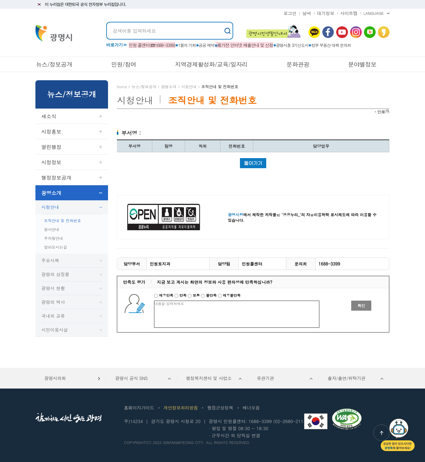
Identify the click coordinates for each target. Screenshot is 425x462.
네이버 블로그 (370, 32)
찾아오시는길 (55, 247)
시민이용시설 (54, 330)
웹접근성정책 (220, 407)
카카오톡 (314, 32)
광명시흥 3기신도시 (292, 45)
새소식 (48, 116)
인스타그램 (356, 32)
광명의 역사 (53, 302)
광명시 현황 (53, 288)
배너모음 (251, 407)
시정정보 (51, 162)
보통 (194, 295)
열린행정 (51, 146)
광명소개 (51, 192)
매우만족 (164, 295)
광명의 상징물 (55, 274)
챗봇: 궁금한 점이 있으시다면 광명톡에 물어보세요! (397, 434)
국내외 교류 (53, 316)
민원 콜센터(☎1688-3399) (152, 45)
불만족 (209, 295)
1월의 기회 (187, 45)
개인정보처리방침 (181, 407)
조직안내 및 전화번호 (62, 220)
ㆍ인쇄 (379, 111)
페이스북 (328, 32)
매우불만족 (229, 295)
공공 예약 (206, 45)
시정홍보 (51, 131)
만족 (181, 295)
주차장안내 (53, 238)
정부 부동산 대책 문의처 (331, 45)
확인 (361, 305)
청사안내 (51, 229)
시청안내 (50, 207)
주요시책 (50, 260)
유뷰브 (342, 32)
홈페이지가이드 (139, 407)
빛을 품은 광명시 (53, 33)
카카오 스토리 (384, 32)
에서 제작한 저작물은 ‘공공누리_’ (264, 214)
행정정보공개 (56, 177)
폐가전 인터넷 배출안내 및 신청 (245, 45)
